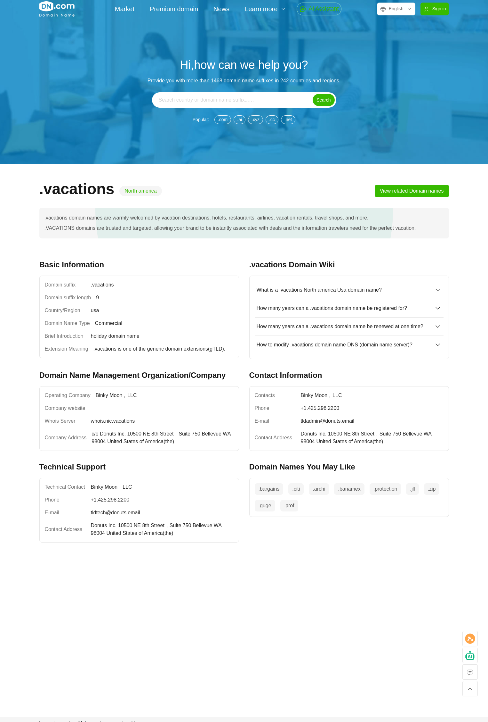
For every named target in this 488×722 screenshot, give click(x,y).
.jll (412, 489)
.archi (319, 489)
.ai (239, 119)
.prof (289, 505)
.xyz (256, 119)
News (221, 8)
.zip (432, 489)
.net (288, 119)
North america (140, 191)
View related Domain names (412, 191)
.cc (272, 119)
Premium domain (174, 8)
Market (124, 8)
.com (223, 119)
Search (323, 100)
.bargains (269, 489)
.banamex (349, 489)
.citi (296, 489)
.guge (265, 505)
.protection (385, 489)
